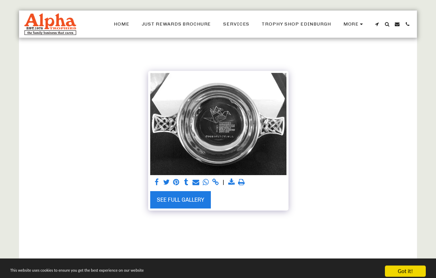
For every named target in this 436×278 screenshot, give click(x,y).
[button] (377, 24)
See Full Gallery (180, 199)
